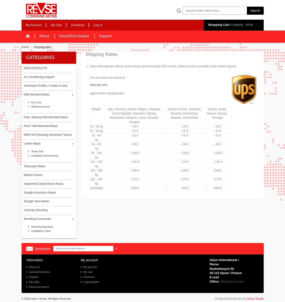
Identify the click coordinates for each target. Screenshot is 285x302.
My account (90, 267)
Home (25, 47)
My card (88, 271)
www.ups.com (98, 84)
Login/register (91, 281)
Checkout (88, 276)
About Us (34, 267)
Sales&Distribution (74, 36)
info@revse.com (232, 281)
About (44, 36)
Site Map (34, 281)
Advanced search (39, 286)
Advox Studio (255, 298)
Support (105, 36)
